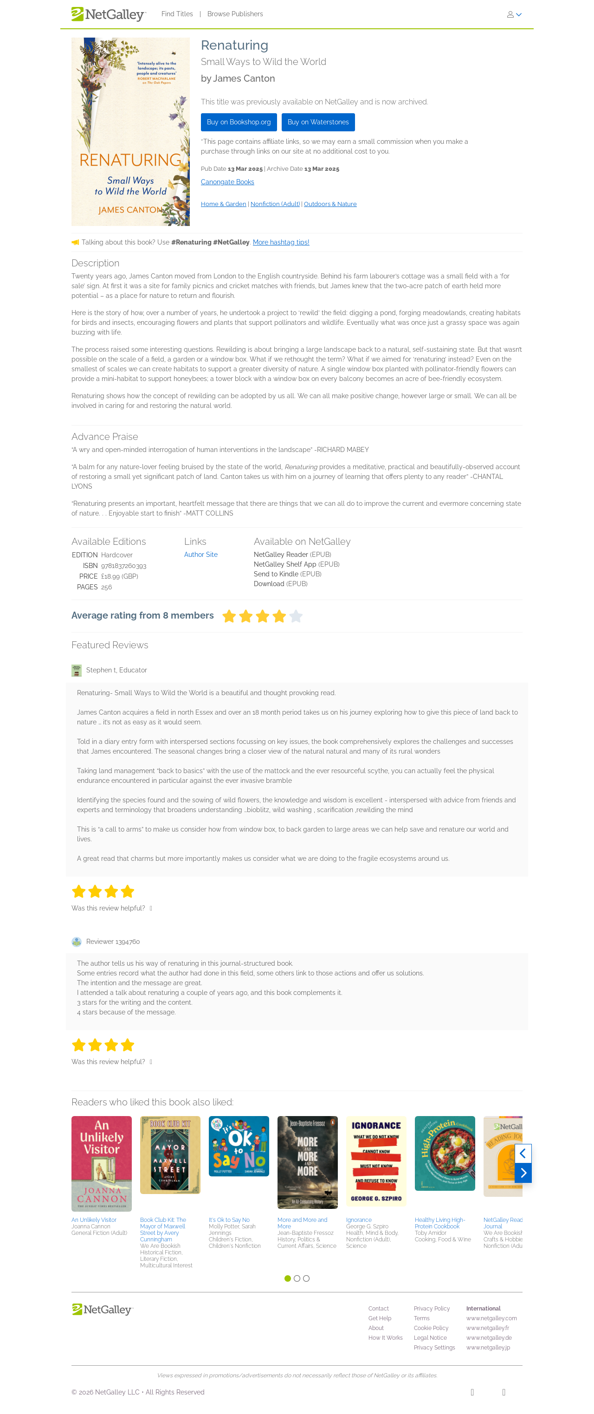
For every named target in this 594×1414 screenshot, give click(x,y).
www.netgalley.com (491, 1318)
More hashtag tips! (281, 242)
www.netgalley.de (489, 1338)
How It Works (385, 1338)
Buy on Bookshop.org (239, 122)
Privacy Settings (434, 1347)
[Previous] (523, 1153)
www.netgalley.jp (488, 1347)
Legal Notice (430, 1338)
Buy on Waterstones (318, 122)
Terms (422, 1318)
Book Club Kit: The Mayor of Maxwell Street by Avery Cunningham (163, 1230)
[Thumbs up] (151, 908)
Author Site (201, 554)
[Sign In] (514, 14)
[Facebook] (472, 1393)
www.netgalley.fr (487, 1328)
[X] (503, 1393)
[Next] (523, 1173)
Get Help (379, 1318)
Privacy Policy (432, 1308)
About (376, 1328)
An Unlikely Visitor (93, 1220)
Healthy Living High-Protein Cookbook (440, 1223)
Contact (378, 1308)
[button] (101, 1165)
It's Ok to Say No (229, 1220)
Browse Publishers (235, 14)
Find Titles (177, 14)
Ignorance (359, 1220)
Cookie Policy (431, 1328)
